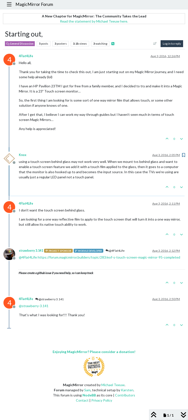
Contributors (125, 395)
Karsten (127, 390)
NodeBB (89, 395)
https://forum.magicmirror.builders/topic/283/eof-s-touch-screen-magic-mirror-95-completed (109, 257)
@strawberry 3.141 (49, 299)
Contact (82, 400)
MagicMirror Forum (34, 4)
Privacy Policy (101, 400)
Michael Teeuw (113, 385)
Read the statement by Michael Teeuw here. (94, 21)
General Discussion (20, 43)
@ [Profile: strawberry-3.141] (33, 306)
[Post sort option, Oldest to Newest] (155, 43)
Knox (22, 155)
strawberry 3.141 (31, 250)
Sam (87, 390)
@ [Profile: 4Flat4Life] (28, 257)
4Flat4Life (26, 56)
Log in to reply (172, 43)
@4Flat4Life (115, 250)
